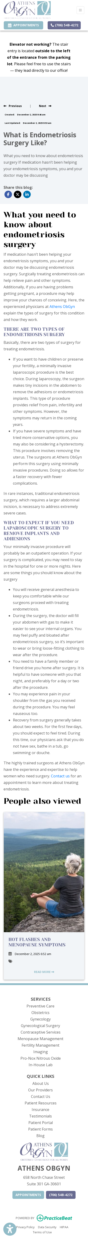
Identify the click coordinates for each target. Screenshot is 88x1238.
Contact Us (40, 1096)
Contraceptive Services (41, 1032)
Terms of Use (42, 1232)
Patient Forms (40, 1129)
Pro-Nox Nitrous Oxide (40, 1058)
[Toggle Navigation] (80, 10)
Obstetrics (40, 1012)
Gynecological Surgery (40, 1025)
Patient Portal (40, 1122)
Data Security (47, 1226)
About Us (40, 1083)
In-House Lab (41, 1064)
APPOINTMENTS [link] (23, 25)
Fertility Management (40, 1045)
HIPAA (64, 1226)
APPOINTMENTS (28, 1195)
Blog (40, 1135)
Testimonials (40, 1116)
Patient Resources (41, 1103)
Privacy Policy (25, 1226)
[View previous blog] (13, 106)
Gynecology (40, 1019)
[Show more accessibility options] (10, 1229)
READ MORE (44, 972)
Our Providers (40, 1090)
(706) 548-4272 (64, 25)
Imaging (40, 1051)
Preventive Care (40, 1006)
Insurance (40, 1109)
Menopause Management (40, 1038)
